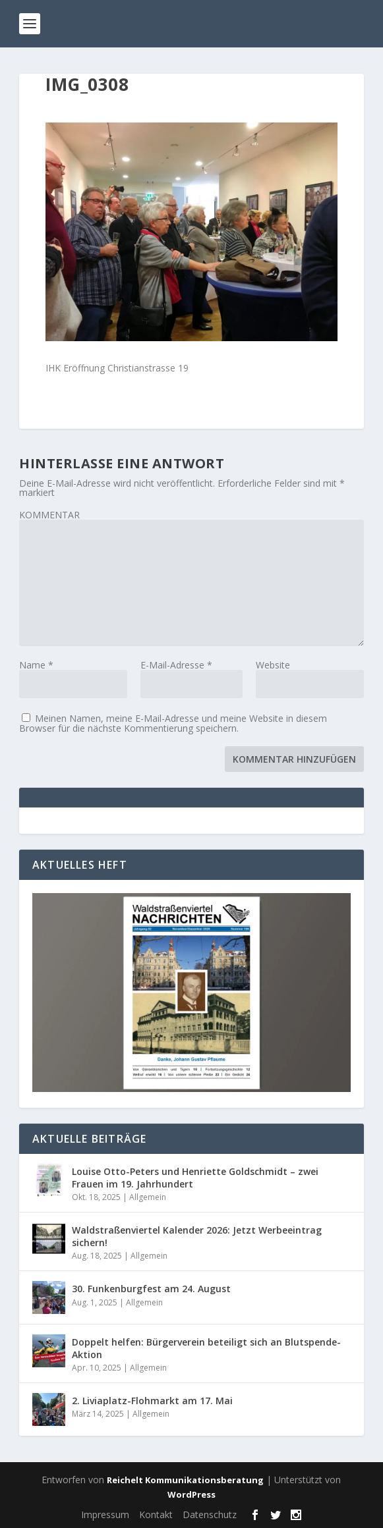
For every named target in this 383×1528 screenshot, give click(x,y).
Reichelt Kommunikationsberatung (185, 1480)
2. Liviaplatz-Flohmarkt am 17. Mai (152, 1400)
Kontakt (156, 1514)
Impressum (105, 1514)
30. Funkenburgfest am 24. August (151, 1288)
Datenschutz (210, 1514)
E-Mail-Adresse (176, 665)
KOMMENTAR (49, 514)
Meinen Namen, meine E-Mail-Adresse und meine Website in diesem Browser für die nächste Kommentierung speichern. (173, 723)
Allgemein (147, 1197)
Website (273, 665)
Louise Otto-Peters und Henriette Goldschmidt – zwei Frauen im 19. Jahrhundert (195, 1177)
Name (36, 665)
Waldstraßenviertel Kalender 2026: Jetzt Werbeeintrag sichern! (197, 1236)
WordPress (191, 1494)
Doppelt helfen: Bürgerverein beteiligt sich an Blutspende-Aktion (206, 1348)
